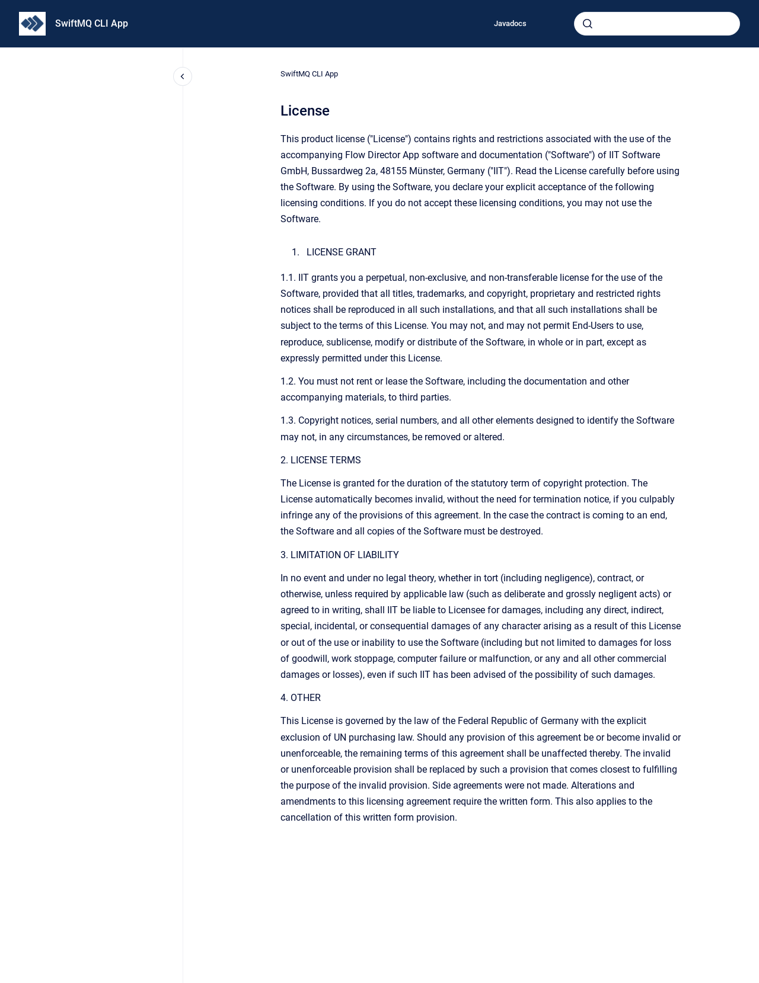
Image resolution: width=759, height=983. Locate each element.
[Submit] (587, 23)
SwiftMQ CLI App (91, 23)
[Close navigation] (182, 76)
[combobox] (657, 23)
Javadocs (510, 23)
